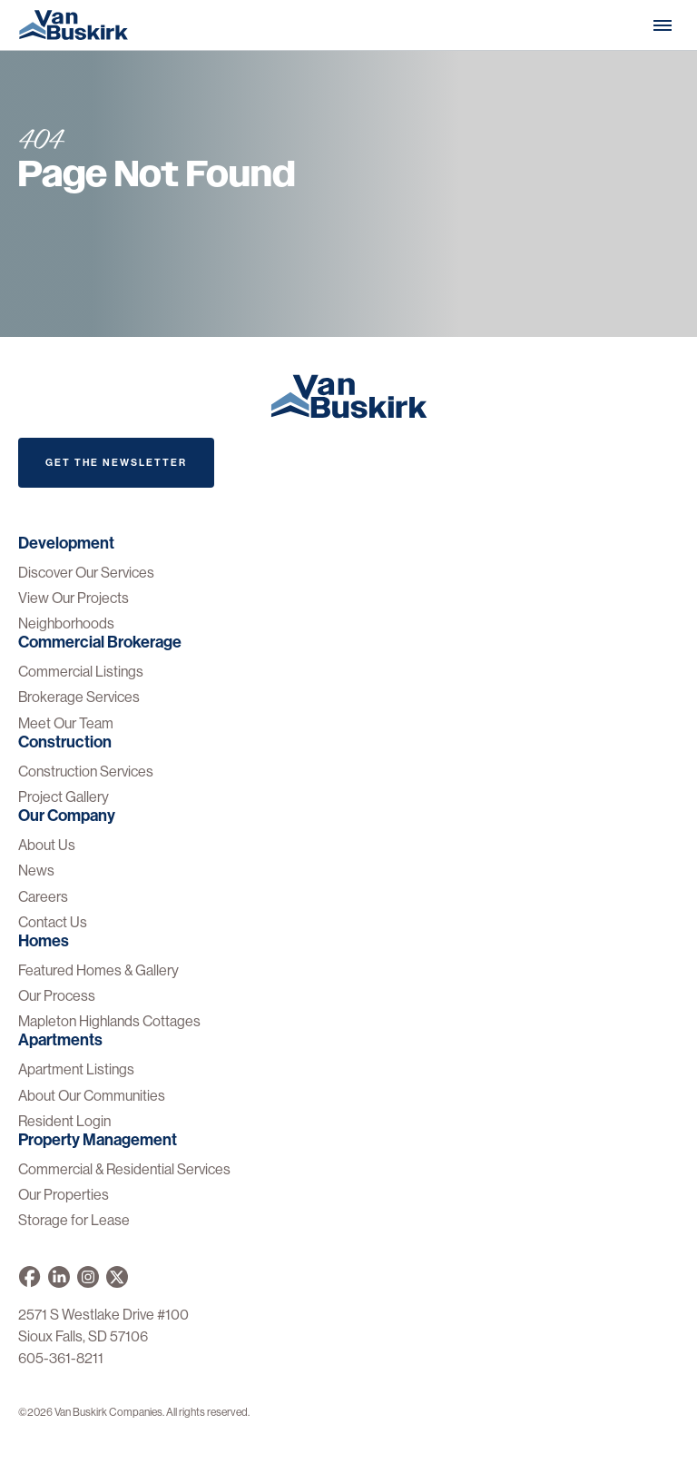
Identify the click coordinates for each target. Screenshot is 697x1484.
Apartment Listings (76, 1069)
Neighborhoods (66, 623)
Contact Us (52, 922)
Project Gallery (63, 797)
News (36, 870)
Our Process (56, 995)
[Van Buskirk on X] (117, 1277)
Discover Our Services (86, 572)
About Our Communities (91, 1095)
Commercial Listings (80, 671)
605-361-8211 (60, 1358)
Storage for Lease (74, 1220)
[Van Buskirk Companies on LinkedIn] (59, 1277)
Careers (43, 896)
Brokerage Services (79, 697)
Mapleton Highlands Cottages (109, 1021)
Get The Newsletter (116, 463)
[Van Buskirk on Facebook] (29, 1277)
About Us (46, 845)
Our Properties (63, 1194)
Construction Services (85, 771)
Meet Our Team (65, 723)
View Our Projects (73, 598)
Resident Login (64, 1121)
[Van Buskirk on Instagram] (88, 1277)
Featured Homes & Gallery (98, 970)
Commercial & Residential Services (124, 1169)
